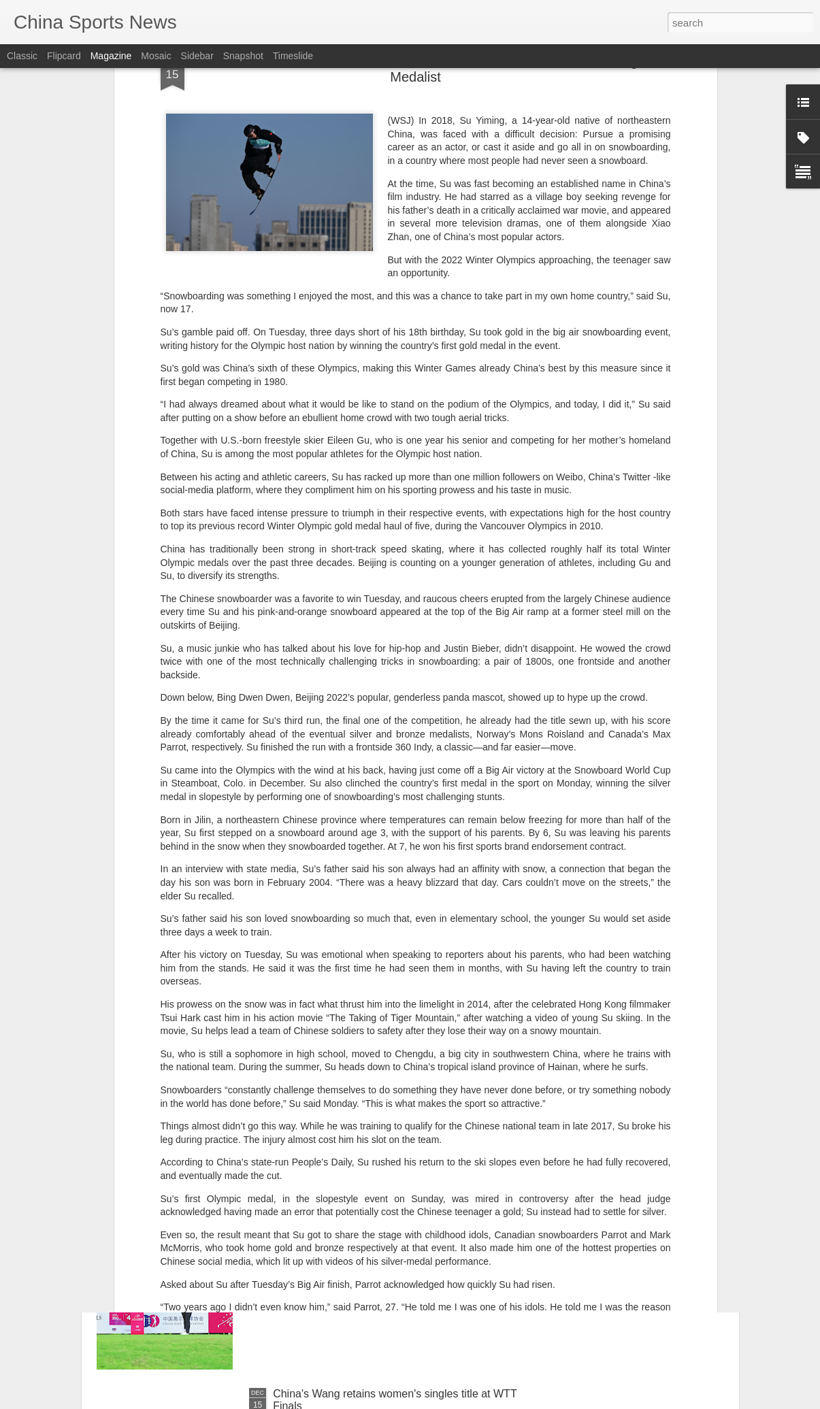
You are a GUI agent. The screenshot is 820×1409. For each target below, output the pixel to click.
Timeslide (293, 55)
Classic (22, 55)
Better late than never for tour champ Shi (371, 1239)
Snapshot (243, 55)
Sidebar (197, 55)
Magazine (111, 55)
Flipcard (64, 55)
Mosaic (156, 55)
